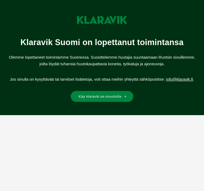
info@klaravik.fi (179, 79)
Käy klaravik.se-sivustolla (103, 96)
